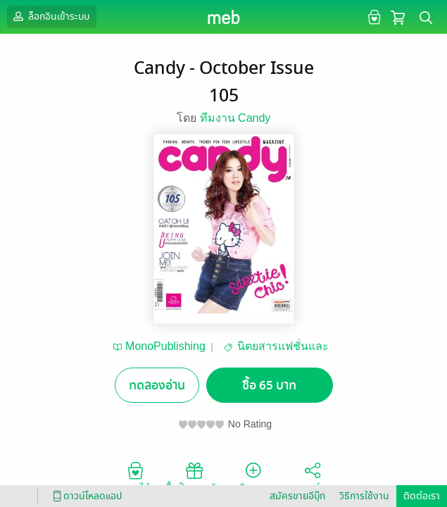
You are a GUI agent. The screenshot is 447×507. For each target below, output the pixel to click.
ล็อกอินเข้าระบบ (50, 16)
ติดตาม (253, 476)
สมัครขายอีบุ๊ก (297, 496)
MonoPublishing (165, 346)
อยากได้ (135, 476)
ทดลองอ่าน (157, 385)
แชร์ (312, 476)
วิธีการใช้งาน (364, 496)
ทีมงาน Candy (235, 118)
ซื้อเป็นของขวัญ (193, 476)
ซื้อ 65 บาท (269, 385)
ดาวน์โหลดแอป (85, 496)
